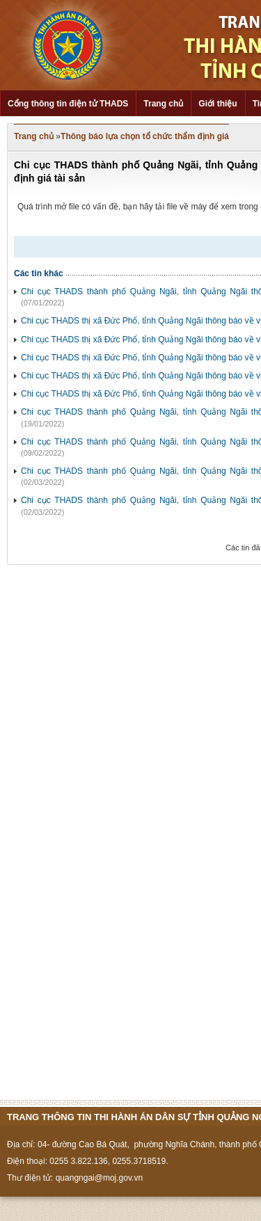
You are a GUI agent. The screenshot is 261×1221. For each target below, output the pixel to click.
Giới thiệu (217, 104)
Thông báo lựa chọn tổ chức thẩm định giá (145, 136)
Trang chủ (163, 104)
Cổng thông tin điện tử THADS (68, 104)
